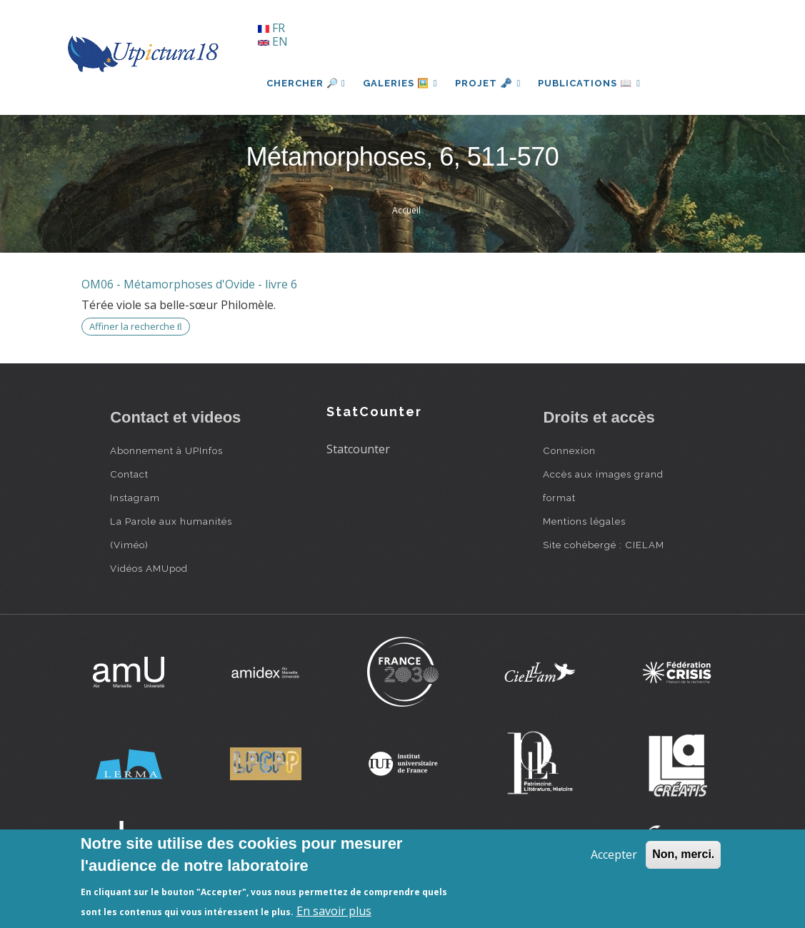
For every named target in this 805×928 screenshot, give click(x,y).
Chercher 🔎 (306, 83)
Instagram (135, 497)
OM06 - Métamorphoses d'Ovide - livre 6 (189, 284)
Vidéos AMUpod (149, 568)
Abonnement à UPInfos (166, 450)
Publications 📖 (589, 83)
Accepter (614, 854)
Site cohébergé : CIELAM (603, 544)
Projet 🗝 (488, 83)
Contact (129, 474)
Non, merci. (683, 854)
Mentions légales (584, 521)
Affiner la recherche (135, 326)
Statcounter (358, 449)
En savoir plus (333, 911)
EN (273, 41)
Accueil (406, 210)
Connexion (569, 450)
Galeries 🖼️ (400, 83)
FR (271, 28)
